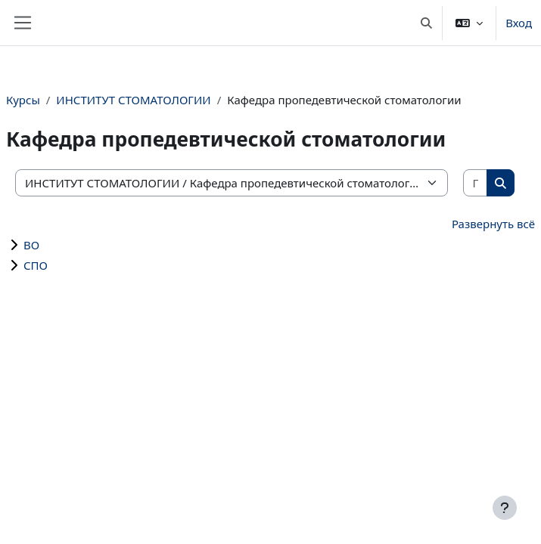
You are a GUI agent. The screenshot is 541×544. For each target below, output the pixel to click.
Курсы (23, 99)
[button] (426, 22)
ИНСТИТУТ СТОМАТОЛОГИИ (133, 99)
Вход (518, 22)
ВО (31, 244)
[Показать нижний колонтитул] (505, 508)
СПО (35, 265)
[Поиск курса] (476, 183)
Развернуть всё (493, 223)
